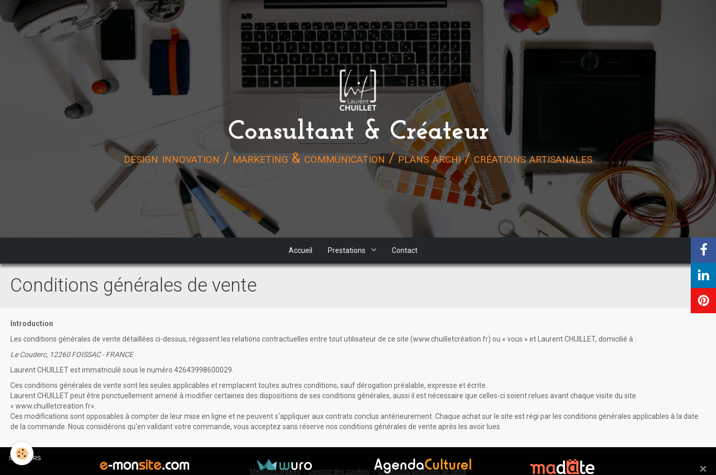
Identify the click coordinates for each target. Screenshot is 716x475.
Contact (405, 250)
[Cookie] (22, 453)
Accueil (300, 250)
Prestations (347, 250)
